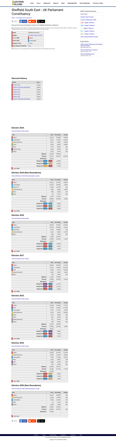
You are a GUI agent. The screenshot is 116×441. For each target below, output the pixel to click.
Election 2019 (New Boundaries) (21, 87)
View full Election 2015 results (20, 299)
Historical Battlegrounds (87, 54)
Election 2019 (16, 89)
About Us (36, 435)
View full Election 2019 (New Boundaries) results (25, 176)
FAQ (81, 435)
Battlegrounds (85, 3)
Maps (63, 3)
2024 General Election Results (89, 36)
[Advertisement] (45, 64)
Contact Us (73, 435)
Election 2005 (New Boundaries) (21, 99)
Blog (32, 3)
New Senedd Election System (89, 50)
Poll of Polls (84, 14)
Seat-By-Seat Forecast (87, 17)
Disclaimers (63, 435)
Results (55, 3)
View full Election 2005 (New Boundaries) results (25, 388)
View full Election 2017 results (20, 258)
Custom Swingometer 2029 (88, 19)
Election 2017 (16, 92)
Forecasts (46, 3)
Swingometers (72, 3)
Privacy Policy (53, 435)
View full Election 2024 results (20, 131)
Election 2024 (16, 85)
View (29, 46)
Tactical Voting (98, 3)
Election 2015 (16, 94)
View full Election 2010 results (20, 346)
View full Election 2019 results (20, 218)
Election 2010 (16, 96)
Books (44, 435)
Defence (92, 22)
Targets (86, 22)
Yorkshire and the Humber (35, 35)
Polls (39, 3)
